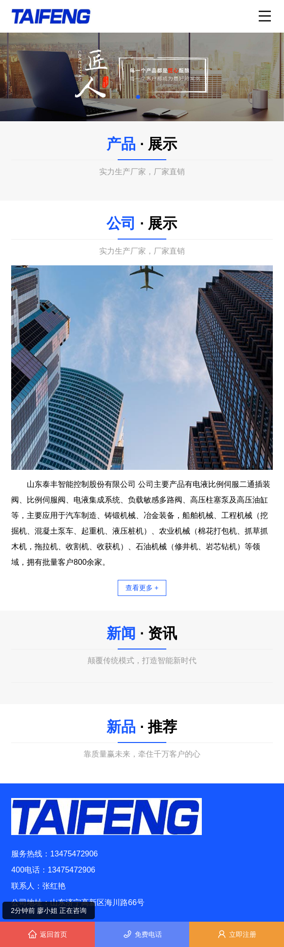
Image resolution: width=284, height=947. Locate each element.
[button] (138, 97)
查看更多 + (142, 588)
